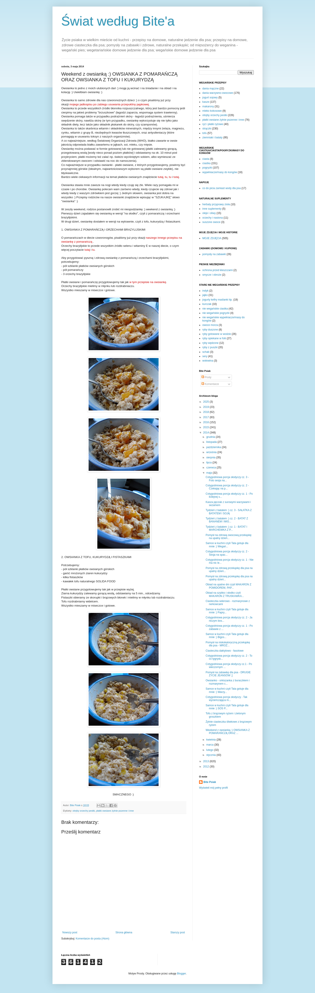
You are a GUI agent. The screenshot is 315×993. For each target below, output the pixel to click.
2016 (206, 422)
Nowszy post (69, 932)
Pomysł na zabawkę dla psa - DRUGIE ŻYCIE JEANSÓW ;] (228, 674)
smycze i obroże (211, 274)
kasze (205, 101)
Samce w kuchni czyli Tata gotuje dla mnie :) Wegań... (227, 545)
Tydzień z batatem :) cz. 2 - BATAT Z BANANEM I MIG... (227, 520)
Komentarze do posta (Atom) (92, 938)
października (214, 447)
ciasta (205, 158)
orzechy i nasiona (212, 217)
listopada (211, 441)
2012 (206, 766)
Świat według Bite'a (118, 21)
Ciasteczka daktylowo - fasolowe (224, 650)
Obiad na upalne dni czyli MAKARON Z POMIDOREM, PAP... (228, 586)
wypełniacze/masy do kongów (219, 172)
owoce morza (210, 325)
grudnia (211, 436)
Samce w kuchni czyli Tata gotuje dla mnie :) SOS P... (227, 707)
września (211, 452)
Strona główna (124, 932)
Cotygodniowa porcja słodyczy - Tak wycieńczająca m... (226, 699)
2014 (206, 432)
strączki (206, 128)
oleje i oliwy (209, 213)
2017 (206, 417)
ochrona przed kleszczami (217, 270)
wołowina (207, 360)
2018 (206, 412)
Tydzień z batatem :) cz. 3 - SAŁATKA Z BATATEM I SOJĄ (229, 512)
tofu (204, 133)
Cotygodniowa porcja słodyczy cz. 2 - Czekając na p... (227, 487)
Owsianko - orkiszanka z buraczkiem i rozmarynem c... (228, 682)
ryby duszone (210, 329)
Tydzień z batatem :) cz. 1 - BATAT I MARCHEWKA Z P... (226, 528)
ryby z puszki (209, 347)
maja (209, 472)
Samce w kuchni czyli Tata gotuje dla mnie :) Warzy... (227, 690)
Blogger (181, 973)
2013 (206, 761)
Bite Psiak (209, 782)
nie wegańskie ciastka (215, 308)
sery (204, 356)
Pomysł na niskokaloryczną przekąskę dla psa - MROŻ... (228, 644)
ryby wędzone (210, 342)
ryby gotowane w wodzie (216, 334)
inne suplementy (211, 208)
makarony (208, 106)
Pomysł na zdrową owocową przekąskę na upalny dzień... (228, 537)
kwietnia (211, 739)
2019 (206, 407)
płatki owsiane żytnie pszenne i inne (115, 810)
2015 (206, 427)
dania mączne (210, 88)
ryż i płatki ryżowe (212, 124)
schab (205, 351)
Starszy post (177, 932)
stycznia (211, 754)
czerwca (211, 467)
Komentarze (210, 384)
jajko (205, 295)
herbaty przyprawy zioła (216, 204)
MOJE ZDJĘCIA (211, 238)
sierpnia (211, 457)
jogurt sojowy (210, 97)
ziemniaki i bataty (212, 137)
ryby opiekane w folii (214, 338)
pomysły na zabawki (214, 254)
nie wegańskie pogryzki (215, 313)
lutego (210, 749)
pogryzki (207, 167)
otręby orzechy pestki (84, 810)
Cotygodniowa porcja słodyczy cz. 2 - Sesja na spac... (227, 553)
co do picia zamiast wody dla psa (221, 188)
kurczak (206, 304)
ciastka (206, 163)
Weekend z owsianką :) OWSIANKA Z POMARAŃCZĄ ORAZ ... (228, 732)
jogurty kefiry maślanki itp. (217, 299)
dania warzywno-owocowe (217, 92)
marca (210, 744)
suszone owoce (211, 222)
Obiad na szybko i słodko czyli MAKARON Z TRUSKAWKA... (225, 594)
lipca (209, 462)
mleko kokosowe (212, 110)
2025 (206, 401)
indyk (205, 290)
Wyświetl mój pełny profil (213, 787)
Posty (206, 377)
